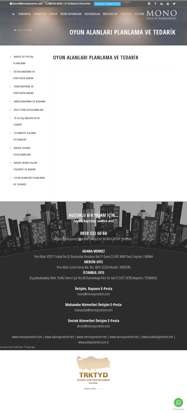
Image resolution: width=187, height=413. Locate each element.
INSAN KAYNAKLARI (77, 29)
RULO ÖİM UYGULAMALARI (28, 124)
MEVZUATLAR (119, 29)
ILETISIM (151, 29)
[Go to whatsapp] (178, 402)
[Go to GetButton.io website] (178, 409)
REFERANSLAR (100, 29)
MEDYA (57, 29)
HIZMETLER (43, 29)
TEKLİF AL (136, 29)
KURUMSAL (26, 29)
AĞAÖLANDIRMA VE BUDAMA (29, 115)
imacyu (99, 402)
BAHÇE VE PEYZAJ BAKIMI (29, 44)
